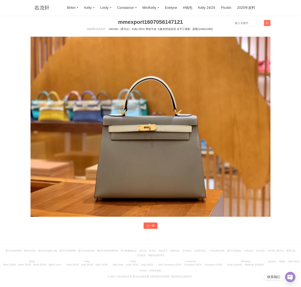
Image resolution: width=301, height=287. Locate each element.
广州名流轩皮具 (216, 250)
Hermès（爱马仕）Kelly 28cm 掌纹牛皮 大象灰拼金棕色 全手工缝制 (149, 29)
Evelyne (171, 8)
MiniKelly (149, 8)
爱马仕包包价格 (86, 250)
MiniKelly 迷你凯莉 (254, 264)
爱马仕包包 (30, 250)
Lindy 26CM (132, 264)
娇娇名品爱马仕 (156, 255)
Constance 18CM (193, 264)
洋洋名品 (187, 250)
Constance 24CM (213, 264)
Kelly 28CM (87, 264)
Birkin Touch (55, 264)
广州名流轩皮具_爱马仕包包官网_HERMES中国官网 (143, 276)
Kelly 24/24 (206, 8)
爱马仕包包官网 (13, 250)
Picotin (226, 8)
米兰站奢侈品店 (129, 250)
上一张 (150, 225)
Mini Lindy (118, 264)
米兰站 (142, 250)
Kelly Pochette (234, 264)
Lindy (104, 8)
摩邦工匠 (291, 250)
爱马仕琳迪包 (234, 250)
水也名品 (248, 250)
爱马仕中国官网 (68, 250)
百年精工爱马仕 (276, 250)
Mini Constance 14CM (170, 264)
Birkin (71, 8)
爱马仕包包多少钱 (47, 250)
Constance (125, 8)
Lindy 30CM (147, 264)
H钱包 (187, 8)
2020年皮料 (246, 8)
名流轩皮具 (200, 250)
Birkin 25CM (9, 264)
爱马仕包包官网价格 (107, 250)
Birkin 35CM (40, 264)
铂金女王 (163, 250)
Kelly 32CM (101, 264)
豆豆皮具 (260, 250)
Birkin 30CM (24, 264)
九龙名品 (141, 255)
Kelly (88, 8)
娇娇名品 (175, 250)
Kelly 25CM (72, 264)
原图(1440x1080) (202, 29)
